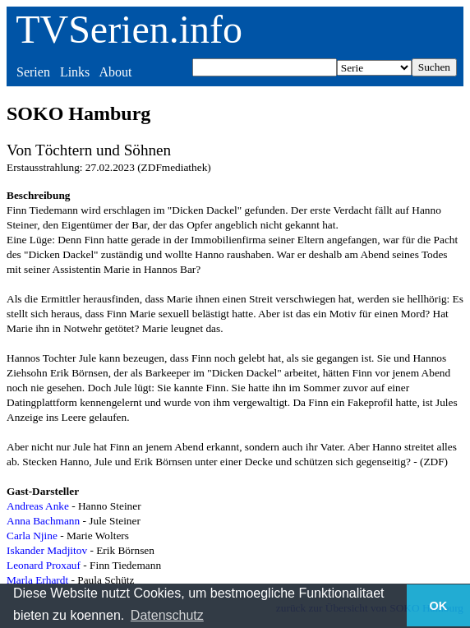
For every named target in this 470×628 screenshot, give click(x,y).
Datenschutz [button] (167, 615)
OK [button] (439, 605)
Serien (33, 72)
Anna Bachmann (43, 521)
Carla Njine (32, 535)
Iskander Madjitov (47, 550)
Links (75, 72)
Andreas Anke (38, 506)
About (115, 72)
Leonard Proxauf (44, 565)
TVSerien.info (129, 29)
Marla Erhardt (37, 580)
